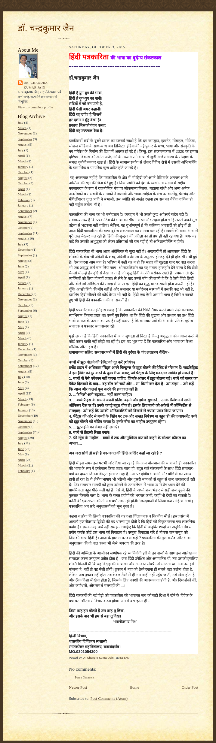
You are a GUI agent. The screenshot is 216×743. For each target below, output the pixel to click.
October (23, 172)
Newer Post (78, 687)
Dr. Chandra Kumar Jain (36, 85)
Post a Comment (84, 677)
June (21, 266)
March (22, 128)
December (25, 249)
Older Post (190, 687)
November (25, 133)
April (21, 155)
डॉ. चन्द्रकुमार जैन (46, 28)
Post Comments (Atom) (109, 698)
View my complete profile (35, 107)
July (20, 122)
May (21, 271)
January (23, 166)
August (22, 144)
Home (134, 687)
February (24, 200)
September (25, 139)
